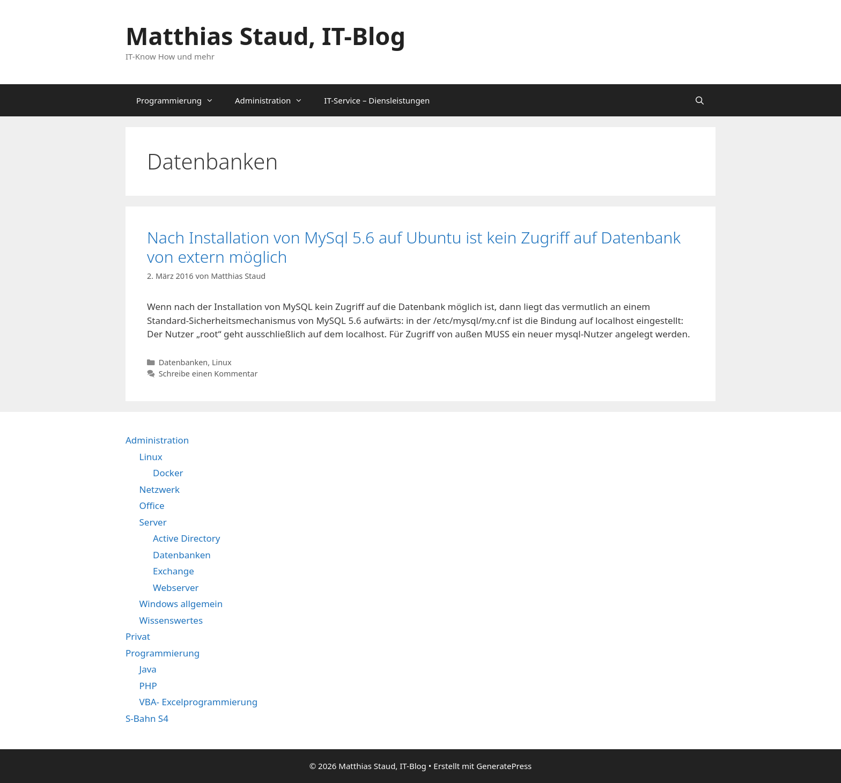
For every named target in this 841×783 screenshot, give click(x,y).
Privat (138, 636)
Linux (222, 362)
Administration (274, 100)
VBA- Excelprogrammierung (198, 702)
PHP (148, 685)
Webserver (176, 587)
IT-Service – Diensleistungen (377, 100)
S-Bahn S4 (147, 718)
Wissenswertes (171, 620)
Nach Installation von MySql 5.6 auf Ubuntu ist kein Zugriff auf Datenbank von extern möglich (414, 247)
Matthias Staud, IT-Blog (265, 35)
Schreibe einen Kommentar (208, 373)
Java (148, 669)
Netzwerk (159, 489)
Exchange (173, 571)
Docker (168, 473)
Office (152, 505)
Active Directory (186, 538)
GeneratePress (504, 765)
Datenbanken (183, 362)
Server (153, 522)
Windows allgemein (181, 603)
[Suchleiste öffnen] (699, 100)
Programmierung (180, 100)
